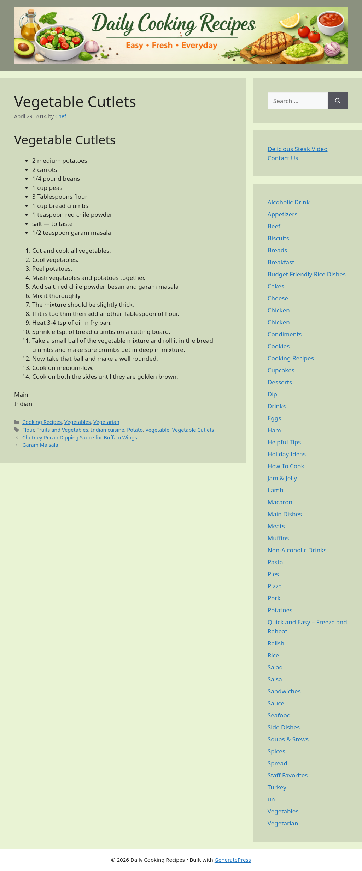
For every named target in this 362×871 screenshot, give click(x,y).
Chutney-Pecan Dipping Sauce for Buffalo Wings (79, 437)
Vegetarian (106, 422)
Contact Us (283, 158)
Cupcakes (281, 370)
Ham (274, 430)
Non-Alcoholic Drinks (297, 550)
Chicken (279, 310)
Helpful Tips (284, 442)
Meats (276, 526)
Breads (277, 250)
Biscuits (278, 238)
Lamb (276, 490)
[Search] (338, 100)
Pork (274, 598)
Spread (277, 763)
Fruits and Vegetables (62, 429)
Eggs (274, 418)
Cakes (276, 286)
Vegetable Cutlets (193, 429)
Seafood (279, 715)
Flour (28, 429)
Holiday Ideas (287, 454)
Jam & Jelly (282, 478)
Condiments (285, 334)
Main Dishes (285, 514)
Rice (273, 655)
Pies (273, 574)
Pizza (275, 586)
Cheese (278, 298)
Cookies (279, 346)
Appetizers (283, 214)
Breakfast (281, 262)
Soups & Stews (288, 739)
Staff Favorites (288, 775)
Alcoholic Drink (289, 202)
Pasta (275, 562)
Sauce (276, 703)
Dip (272, 394)
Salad (275, 667)
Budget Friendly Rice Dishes (307, 274)
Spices (276, 751)
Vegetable (158, 429)
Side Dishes (284, 727)
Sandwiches (284, 691)
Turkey (277, 787)
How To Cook (286, 466)
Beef (274, 226)
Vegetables (77, 422)
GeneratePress (233, 859)
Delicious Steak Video (298, 149)
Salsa (275, 679)
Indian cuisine (107, 429)
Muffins (278, 538)
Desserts (280, 382)
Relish (276, 643)
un (271, 799)
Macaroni (281, 502)
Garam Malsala (40, 444)
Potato (135, 429)
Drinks (277, 406)
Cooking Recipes (42, 422)
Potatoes (280, 610)
